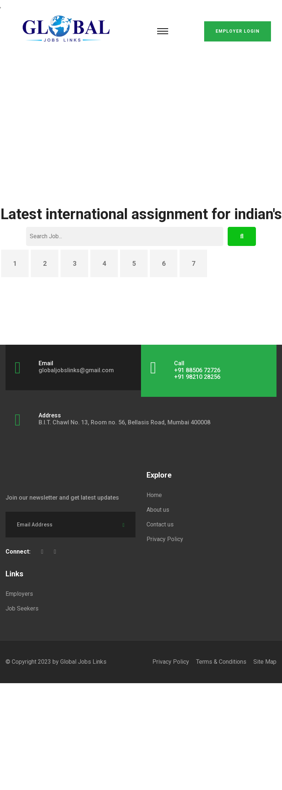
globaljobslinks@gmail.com (76, 370)
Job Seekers (22, 608)
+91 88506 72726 (197, 370)
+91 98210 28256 (197, 376)
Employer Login (238, 31)
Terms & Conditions (221, 661)
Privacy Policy (165, 539)
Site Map (264, 661)
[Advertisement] (141, 110)
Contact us (160, 524)
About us (158, 509)
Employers (19, 593)
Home (154, 495)
